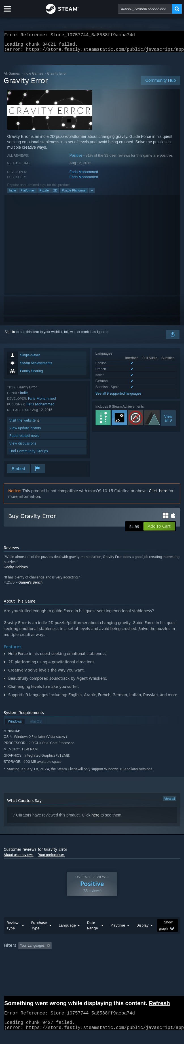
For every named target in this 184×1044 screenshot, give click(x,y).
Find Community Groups (28, 454)
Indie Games (33, 77)
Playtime (118, 928)
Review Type (12, 929)
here (96, 818)
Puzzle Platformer (74, 193)
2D (55, 193)
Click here (158, 494)
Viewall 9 (168, 421)
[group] (92, 953)
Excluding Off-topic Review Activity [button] (90, 949)
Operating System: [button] (75, 957)
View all (169, 802)
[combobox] (145, 9)
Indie (12, 193)
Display (142, 928)
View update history (25, 431)
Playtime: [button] (133, 949)
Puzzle (44, 193)
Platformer (27, 193)
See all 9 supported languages (118, 397)
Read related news (24, 439)
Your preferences (51, 858)
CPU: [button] (104, 957)
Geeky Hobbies (16, 570)
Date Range (92, 929)
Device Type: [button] (148, 957)
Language (67, 928)
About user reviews (18, 858)
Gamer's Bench (30, 586)
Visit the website (24, 424)
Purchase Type (39, 929)
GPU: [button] (123, 957)
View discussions (22, 447)
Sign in (10, 335)
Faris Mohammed (83, 175)
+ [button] (92, 193)
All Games (12, 77)
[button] (159, 529)
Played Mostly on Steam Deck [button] (27, 957)
